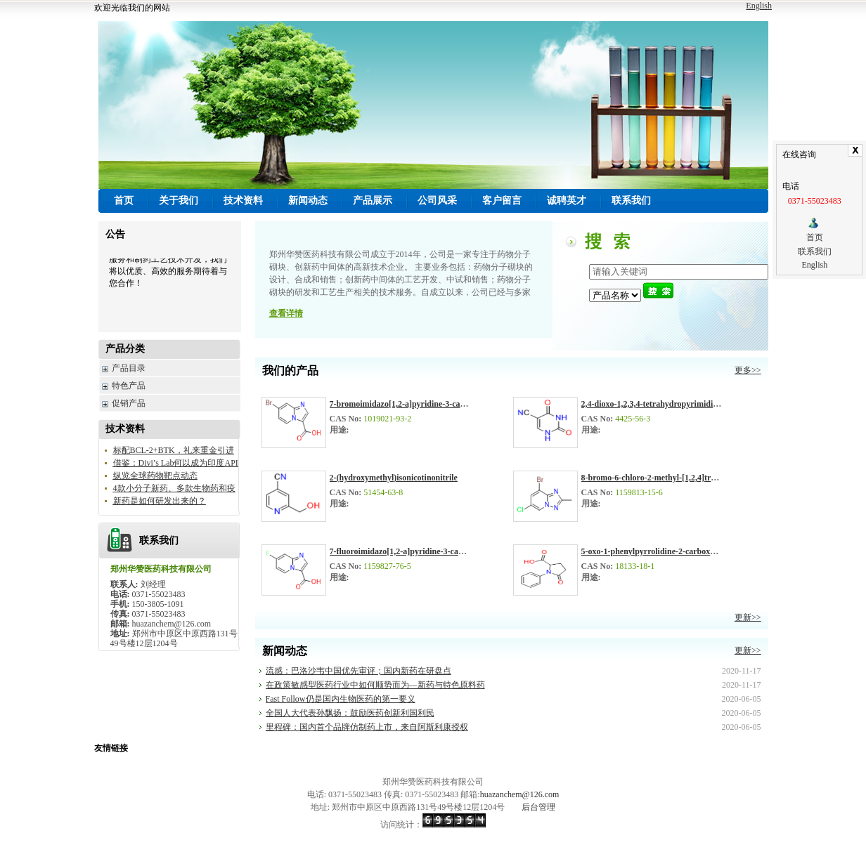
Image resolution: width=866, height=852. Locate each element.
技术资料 (243, 200)
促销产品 (129, 403)
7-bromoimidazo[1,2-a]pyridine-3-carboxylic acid (418, 404)
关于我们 (178, 200)
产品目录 (129, 368)
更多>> (748, 370)
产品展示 (372, 200)
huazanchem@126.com (520, 794)
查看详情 (286, 313)
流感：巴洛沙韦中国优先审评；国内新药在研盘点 (358, 671)
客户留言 (502, 200)
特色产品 (129, 386)
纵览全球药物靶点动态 (155, 475)
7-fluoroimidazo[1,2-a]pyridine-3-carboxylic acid (417, 551)
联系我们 (815, 251)
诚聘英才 (566, 200)
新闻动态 (308, 200)
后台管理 (538, 807)
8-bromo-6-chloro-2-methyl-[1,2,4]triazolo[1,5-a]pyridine (683, 478)
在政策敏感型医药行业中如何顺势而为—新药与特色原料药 (375, 685)
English (759, 6)
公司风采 (437, 200)
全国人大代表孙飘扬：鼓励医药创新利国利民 (350, 713)
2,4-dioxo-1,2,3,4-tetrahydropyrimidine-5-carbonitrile (677, 404)
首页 (814, 237)
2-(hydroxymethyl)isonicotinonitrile (394, 478)
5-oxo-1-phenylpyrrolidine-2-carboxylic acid (660, 551)
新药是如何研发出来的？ (159, 501)
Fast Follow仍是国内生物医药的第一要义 (340, 699)
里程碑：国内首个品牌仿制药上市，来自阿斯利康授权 (367, 727)
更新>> (748, 617)
